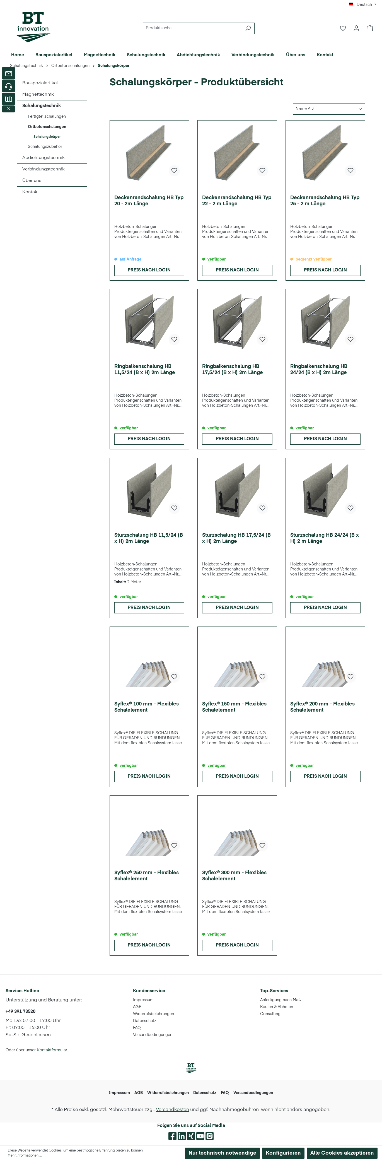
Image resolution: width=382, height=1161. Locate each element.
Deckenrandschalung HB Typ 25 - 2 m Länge (324, 200)
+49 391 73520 (20, 1012)
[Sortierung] (329, 109)
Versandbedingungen (152, 1035)
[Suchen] (248, 28)
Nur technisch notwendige (222, 1153)
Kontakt (30, 192)
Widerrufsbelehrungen (153, 1014)
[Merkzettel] (343, 28)
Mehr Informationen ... (25, 1155)
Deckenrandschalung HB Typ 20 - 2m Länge (148, 200)
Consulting (270, 1014)
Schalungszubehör (45, 147)
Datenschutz (144, 1021)
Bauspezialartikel (40, 83)
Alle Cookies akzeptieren (342, 1153)
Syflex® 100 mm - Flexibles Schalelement (146, 707)
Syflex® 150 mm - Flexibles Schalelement (234, 707)
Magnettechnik (38, 94)
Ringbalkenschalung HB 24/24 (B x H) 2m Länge (318, 369)
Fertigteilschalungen (47, 117)
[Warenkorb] (369, 28)
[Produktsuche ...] (192, 28)
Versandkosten (172, 1109)
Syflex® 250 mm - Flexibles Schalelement (146, 875)
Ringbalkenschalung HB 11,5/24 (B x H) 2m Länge (144, 369)
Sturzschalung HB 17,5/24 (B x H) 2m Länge (236, 538)
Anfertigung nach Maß (280, 1000)
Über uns (31, 181)
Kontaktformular (52, 1050)
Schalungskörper (47, 137)
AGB (137, 1007)
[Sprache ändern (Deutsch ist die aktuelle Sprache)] (362, 4)
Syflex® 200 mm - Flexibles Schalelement (322, 707)
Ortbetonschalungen (47, 127)
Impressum (143, 1000)
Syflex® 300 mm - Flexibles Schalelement (234, 875)
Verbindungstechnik (43, 169)
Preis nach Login (149, 270)
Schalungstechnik (41, 106)
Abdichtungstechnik (43, 158)
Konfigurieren (283, 1153)
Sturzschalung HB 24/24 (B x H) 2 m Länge (324, 538)
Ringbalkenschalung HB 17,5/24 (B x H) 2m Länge (232, 369)
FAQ (137, 1028)
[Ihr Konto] (356, 28)
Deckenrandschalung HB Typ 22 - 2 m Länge (236, 200)
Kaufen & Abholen (276, 1007)
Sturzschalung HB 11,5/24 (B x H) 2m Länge (148, 538)
